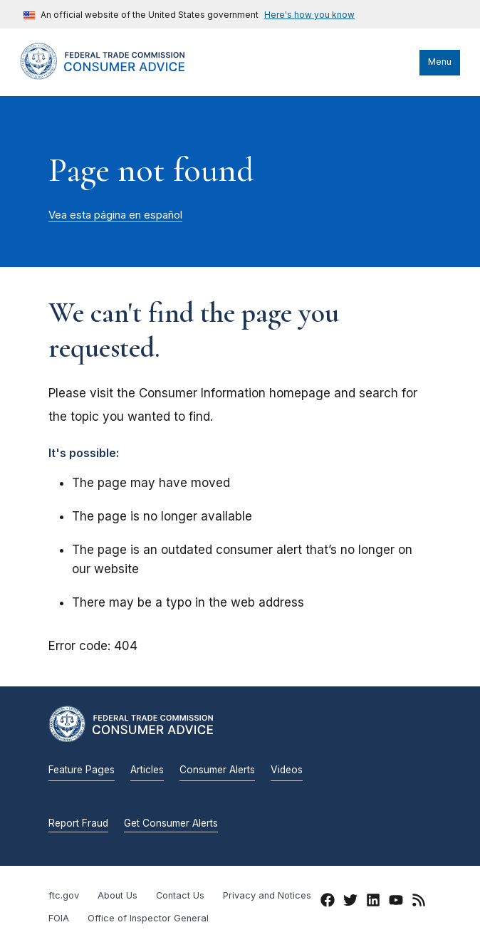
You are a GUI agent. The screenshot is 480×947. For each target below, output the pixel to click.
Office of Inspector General (148, 918)
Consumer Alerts (217, 769)
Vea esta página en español (115, 215)
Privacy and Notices (267, 895)
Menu (440, 61)
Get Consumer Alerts (171, 823)
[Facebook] (327, 902)
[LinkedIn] (373, 902)
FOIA (58, 918)
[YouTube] (396, 902)
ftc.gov (63, 895)
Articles (147, 769)
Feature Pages (81, 769)
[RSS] (419, 902)
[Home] (116, 76)
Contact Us (180, 895)
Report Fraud (78, 823)
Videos (287, 769)
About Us (117, 895)
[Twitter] (350, 902)
